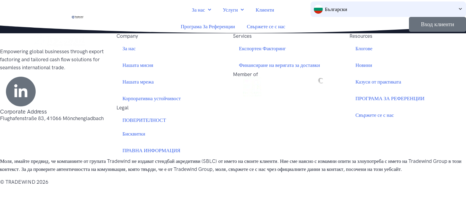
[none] (388, 9)
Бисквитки (133, 134)
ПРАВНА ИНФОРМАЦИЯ (151, 150)
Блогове (363, 48)
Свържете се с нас (266, 26)
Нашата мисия (137, 65)
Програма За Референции (208, 26)
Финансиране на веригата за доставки (279, 65)
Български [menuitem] (336, 9)
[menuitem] (388, 9)
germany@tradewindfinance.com (37, 126)
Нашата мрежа (138, 82)
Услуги (233, 10)
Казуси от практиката (378, 82)
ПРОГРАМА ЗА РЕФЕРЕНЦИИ (389, 98)
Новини (363, 65)
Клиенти (265, 10)
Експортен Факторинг (262, 48)
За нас (201, 10)
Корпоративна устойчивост (151, 98)
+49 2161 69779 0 (21, 134)
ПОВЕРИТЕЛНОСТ (144, 120)
